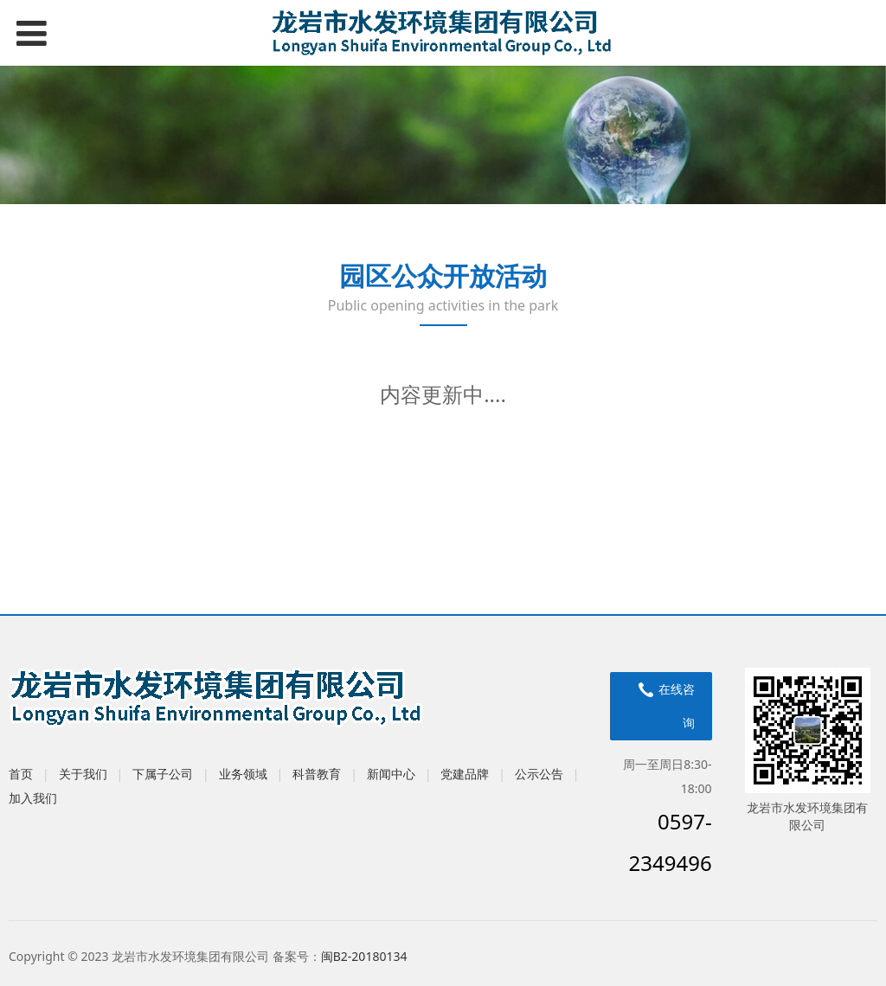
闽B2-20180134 (364, 956)
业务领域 (243, 773)
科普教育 (316, 773)
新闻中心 (391, 773)
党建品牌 (464, 773)
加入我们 (33, 798)
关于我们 (83, 773)
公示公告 (539, 773)
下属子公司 (162, 773)
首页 (21, 773)
